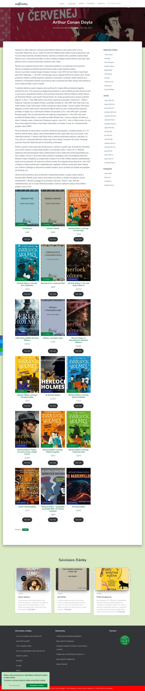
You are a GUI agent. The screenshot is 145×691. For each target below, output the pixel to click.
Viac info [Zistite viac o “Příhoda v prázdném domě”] (53, 352)
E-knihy (61, 4)
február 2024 (108, 104)
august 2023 (108, 127)
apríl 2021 (107, 151)
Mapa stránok (61, 664)
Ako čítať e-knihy (23, 641)
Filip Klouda (108, 85)
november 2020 (109, 162)
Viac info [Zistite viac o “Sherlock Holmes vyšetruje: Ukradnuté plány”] (27, 407)
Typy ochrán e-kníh (23, 646)
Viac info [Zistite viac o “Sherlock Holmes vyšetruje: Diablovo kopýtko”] (53, 465)
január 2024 (108, 108)
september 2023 (109, 124)
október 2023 (108, 120)
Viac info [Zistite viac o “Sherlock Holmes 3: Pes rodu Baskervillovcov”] (78, 295)
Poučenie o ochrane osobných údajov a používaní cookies (24, 680)
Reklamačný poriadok (65, 641)
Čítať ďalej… (32, 609)
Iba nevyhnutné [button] (14, 685)
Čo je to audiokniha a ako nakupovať (30, 651)
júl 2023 (107, 131)
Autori (25, 531)
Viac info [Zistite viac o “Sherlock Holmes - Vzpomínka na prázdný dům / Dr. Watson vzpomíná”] (53, 522)
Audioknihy (72, 4)
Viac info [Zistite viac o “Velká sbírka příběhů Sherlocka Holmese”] (27, 352)
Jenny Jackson (109, 54)
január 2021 (108, 159)
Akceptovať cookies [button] (37, 685)
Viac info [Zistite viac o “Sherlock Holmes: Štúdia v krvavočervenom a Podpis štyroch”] (27, 465)
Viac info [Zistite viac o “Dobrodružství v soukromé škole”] (53, 295)
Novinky (107, 181)
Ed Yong (107, 78)
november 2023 (109, 116)
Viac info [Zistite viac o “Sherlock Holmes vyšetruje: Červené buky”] (78, 239)
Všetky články (22, 656)
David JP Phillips (109, 89)
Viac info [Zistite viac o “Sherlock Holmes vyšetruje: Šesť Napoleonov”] (27, 295)
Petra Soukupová (109, 62)
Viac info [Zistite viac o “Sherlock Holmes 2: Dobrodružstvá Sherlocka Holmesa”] (78, 352)
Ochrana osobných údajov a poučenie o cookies (71, 647)
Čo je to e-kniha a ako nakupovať (29, 636)
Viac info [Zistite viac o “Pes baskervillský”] (78, 522)
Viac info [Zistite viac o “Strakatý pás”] (27, 239)
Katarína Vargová (109, 66)
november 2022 (109, 143)
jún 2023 (107, 135)
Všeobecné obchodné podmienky (69, 636)
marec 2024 (108, 100)
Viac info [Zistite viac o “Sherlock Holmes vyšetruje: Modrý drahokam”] (78, 407)
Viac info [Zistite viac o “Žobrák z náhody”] (53, 239)
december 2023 (109, 112)
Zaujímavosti (108, 185)
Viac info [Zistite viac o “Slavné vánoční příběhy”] (27, 522)
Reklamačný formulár (65, 659)
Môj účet (101, 3)
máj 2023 (107, 139)
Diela (106, 177)
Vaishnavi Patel (109, 82)
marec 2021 (108, 155)
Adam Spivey (108, 74)
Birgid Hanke (108, 70)
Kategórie (91, 3)
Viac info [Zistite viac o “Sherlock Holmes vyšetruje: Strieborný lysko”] (78, 465)
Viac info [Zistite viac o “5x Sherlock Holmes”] (53, 407)
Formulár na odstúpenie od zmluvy (70, 654)
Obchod (81, 3)
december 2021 (109, 147)
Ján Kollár (107, 58)
